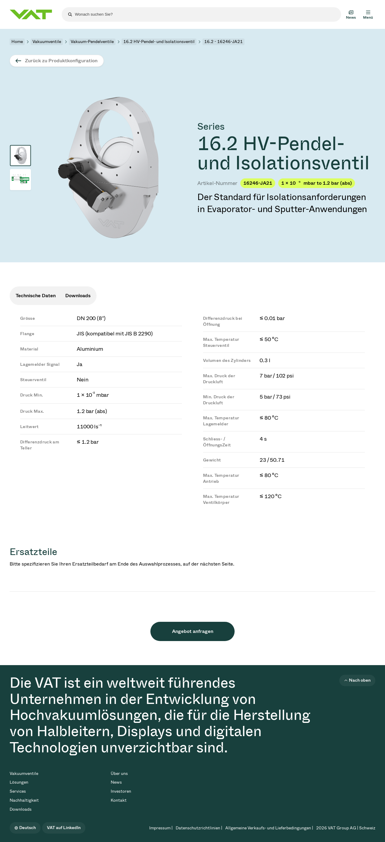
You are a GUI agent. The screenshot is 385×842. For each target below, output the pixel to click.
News (116, 782)
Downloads (21, 809)
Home (17, 41)
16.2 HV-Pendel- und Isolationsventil (159, 41)
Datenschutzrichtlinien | (199, 828)
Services (18, 791)
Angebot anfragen (192, 631)
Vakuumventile (46, 41)
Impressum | (161, 828)
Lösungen (19, 782)
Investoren (121, 791)
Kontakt (119, 800)
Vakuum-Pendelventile (92, 41)
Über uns (119, 773)
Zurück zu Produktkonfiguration (61, 60)
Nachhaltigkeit (24, 800)
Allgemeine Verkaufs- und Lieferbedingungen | (269, 828)
